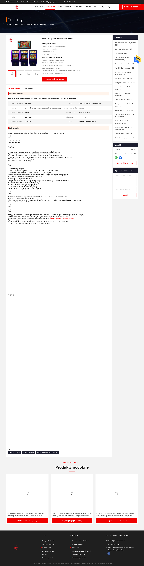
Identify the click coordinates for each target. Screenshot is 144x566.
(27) (123, 134)
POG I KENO (75, 547)
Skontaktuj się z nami (48, 551)
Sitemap (44, 554)
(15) (123, 122)
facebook (108, 553)
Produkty (50, 7)
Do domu (39, 7)
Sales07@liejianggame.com (50, 2)
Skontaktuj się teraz (125, 163)
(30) (124, 94)
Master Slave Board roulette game (47, 452)
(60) (124, 64)
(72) (124, 105)
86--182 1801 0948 (68, 2)
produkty (15, 24)
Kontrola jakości (46, 547)
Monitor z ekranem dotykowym (81, 541)
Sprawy (88, 7)
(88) (122, 59)
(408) (125, 138)
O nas (68, 7)
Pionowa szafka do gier (78, 554)
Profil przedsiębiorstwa (48, 541)
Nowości (78, 7)
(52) (124, 68)
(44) (121, 53)
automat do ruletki (15, 452)
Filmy (60, 7)
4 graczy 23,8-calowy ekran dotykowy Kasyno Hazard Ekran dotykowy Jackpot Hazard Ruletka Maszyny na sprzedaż (72, 515)
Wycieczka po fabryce (48, 544)
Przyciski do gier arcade (79, 558)
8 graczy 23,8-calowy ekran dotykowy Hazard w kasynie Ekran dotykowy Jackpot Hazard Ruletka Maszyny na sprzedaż (115, 515)
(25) (124, 110)
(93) (123, 73)
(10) (124, 100)
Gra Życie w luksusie (78, 544)
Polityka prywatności (48, 558)
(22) (124, 116)
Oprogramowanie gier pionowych (81, 551)
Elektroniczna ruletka (26, 24)
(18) (123, 88)
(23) (123, 49)
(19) (125, 83)
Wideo (96, 7)
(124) (125, 44)
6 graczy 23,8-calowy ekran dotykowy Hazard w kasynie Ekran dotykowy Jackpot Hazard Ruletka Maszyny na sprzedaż (25, 515)
